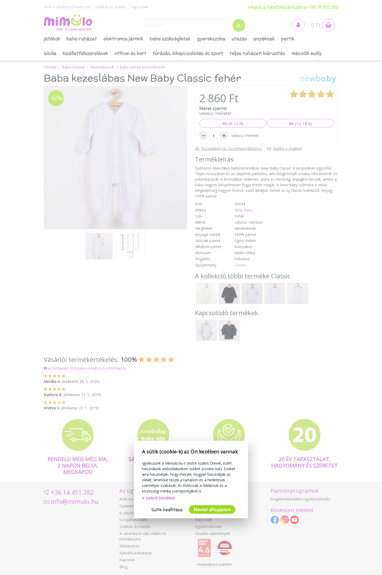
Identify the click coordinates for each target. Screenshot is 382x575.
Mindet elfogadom (212, 509)
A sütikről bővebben (158, 497)
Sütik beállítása (166, 509)
